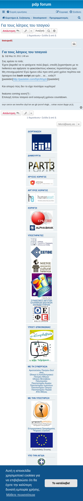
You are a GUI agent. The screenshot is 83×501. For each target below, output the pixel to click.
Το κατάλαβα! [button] (61, 483)
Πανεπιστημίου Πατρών (41, 388)
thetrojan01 (7, 41)
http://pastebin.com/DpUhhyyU (30, 79)
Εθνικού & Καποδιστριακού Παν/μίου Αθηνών (41, 376)
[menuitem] (16, 12)
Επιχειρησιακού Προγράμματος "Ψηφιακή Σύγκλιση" (41, 416)
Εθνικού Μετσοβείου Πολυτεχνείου (41, 380)
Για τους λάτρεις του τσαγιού (25, 25)
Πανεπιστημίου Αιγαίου (41, 383)
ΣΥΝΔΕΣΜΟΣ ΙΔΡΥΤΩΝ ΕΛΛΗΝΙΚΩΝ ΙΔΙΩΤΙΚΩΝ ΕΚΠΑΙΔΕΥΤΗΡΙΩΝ (41, 303)
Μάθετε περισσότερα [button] (20, 494)
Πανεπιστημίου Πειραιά (41, 390)
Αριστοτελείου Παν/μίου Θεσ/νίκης (41, 371)
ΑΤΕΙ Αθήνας (41, 392)
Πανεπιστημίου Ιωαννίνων (41, 385)
